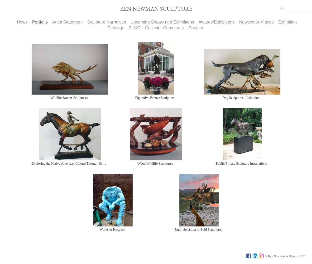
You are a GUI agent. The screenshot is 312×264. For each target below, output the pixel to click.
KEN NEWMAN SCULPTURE (156, 8)
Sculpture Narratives (106, 22)
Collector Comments (164, 27)
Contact (195, 27)
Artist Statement (67, 22)
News (22, 22)
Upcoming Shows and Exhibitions (162, 22)
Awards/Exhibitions (216, 22)
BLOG (134, 27)
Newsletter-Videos (256, 22)
